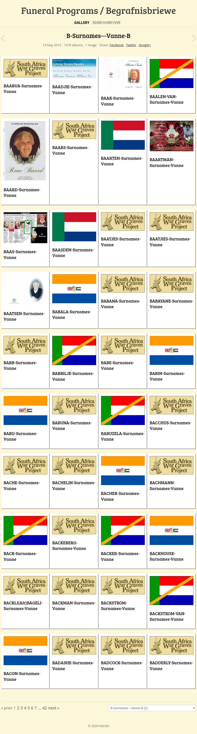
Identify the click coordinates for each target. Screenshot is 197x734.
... (39, 708)
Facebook (116, 45)
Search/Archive (106, 22)
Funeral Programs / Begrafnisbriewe (98, 10)
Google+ (145, 45)
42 (44, 708)
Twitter (131, 45)
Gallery (81, 22)
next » (53, 708)
